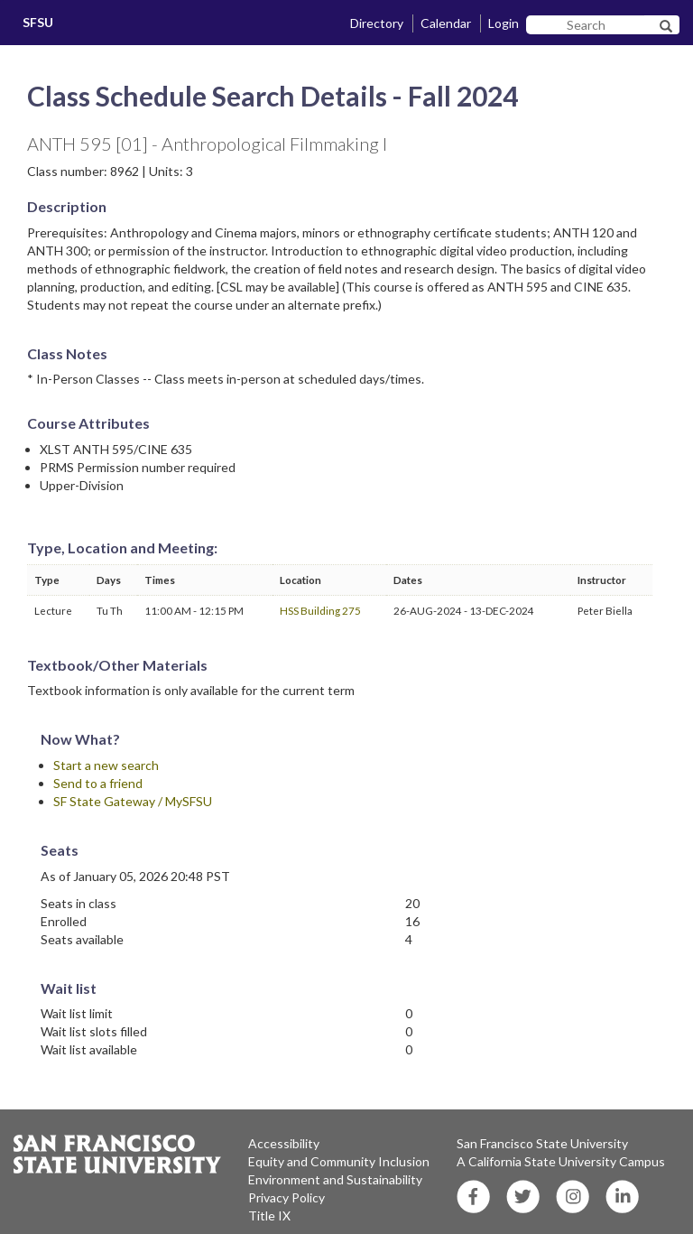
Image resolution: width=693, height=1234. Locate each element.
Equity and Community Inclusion (339, 1161)
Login (503, 23)
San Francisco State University (542, 1143)
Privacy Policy (286, 1197)
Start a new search (106, 765)
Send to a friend (98, 783)
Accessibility (283, 1143)
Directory (376, 23)
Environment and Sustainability (335, 1179)
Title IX (269, 1215)
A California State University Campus (561, 1161)
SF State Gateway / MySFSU (132, 801)
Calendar (445, 23)
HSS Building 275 (320, 610)
